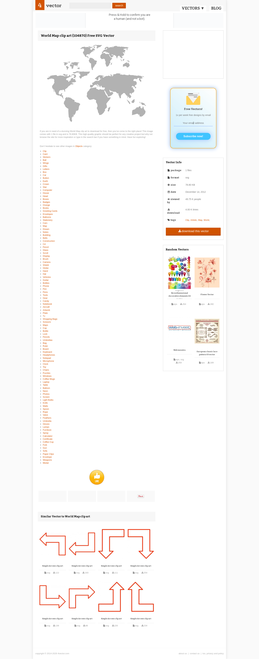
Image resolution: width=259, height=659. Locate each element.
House (46, 193)
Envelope (47, 457)
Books (46, 208)
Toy (44, 367)
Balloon (46, 388)
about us (183, 653)
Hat (44, 274)
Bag (45, 343)
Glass (45, 250)
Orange (46, 205)
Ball (44, 160)
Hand (45, 271)
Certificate (48, 439)
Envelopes (48, 214)
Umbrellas (48, 340)
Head (45, 196)
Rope (45, 412)
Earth (45, 181)
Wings (46, 163)
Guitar (46, 280)
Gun (45, 448)
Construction (49, 241)
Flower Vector (207, 294)
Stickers (46, 157)
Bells (45, 238)
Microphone (48, 361)
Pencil (46, 247)
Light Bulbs (48, 400)
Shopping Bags (50, 319)
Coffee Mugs (49, 379)
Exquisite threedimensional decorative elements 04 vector (179, 294)
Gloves (46, 424)
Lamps (46, 427)
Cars (45, 223)
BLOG (216, 8)
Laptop (46, 382)
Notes (45, 232)
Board (46, 349)
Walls (45, 406)
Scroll (45, 253)
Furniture (47, 430)
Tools (45, 295)
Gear (45, 298)
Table (45, 385)
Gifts (45, 166)
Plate (45, 313)
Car (44, 175)
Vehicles (47, 277)
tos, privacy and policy (213, 653)
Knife (45, 403)
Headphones (49, 355)
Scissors (47, 322)
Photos (46, 394)
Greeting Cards (50, 211)
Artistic (193, 220)
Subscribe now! (193, 136)
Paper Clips (48, 454)
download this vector (193, 231)
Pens (45, 292)
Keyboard (47, 352)
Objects (79, 146)
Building (46, 235)
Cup (45, 328)
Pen (45, 289)
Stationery (48, 220)
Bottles (46, 283)
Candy (46, 301)
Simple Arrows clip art (52, 566)
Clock (45, 364)
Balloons (47, 217)
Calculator (48, 436)
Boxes (46, 199)
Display (46, 256)
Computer (47, 190)
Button (46, 178)
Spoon (46, 409)
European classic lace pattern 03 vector (207, 353)
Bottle (45, 331)
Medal (46, 463)
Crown (46, 184)
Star (45, 187)
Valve (45, 415)
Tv (44, 316)
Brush (45, 259)
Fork (45, 445)
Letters (46, 169)
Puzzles (46, 373)
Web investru (179, 350)
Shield (46, 265)
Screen (46, 397)
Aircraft (46, 307)
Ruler (45, 346)
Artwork (46, 310)
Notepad (47, 358)
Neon (45, 391)
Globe (46, 268)
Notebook (47, 304)
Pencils (46, 337)
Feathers (47, 418)
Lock (45, 334)
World (206, 220)
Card (45, 154)
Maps (45, 325)
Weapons (47, 460)
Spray (45, 433)
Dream (46, 229)
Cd (44, 244)
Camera (46, 262)
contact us (195, 653)
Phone (46, 286)
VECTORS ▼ (193, 8)
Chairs (46, 370)
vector (53, 5)
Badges (46, 202)
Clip (44, 151)
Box (44, 172)
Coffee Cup (48, 442)
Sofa (45, 451)
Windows (47, 376)
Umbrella (47, 421)
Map (45, 226)
